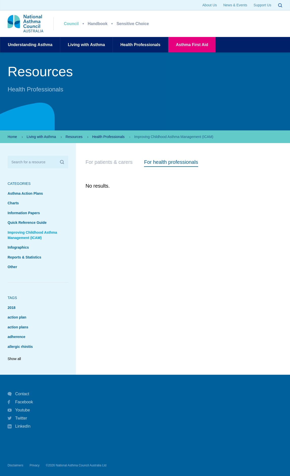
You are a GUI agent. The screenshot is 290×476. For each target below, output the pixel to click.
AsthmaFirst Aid (192, 44)
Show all (14, 359)
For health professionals (171, 162)
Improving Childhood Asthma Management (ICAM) (32, 235)
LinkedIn (19, 426)
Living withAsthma (86, 44)
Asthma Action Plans (25, 193)
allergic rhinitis (20, 347)
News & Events (235, 5)
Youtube (19, 410)
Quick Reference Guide (27, 223)
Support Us (262, 5)
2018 (11, 308)
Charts (13, 203)
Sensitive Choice (132, 24)
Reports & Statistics (24, 257)
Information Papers (24, 213)
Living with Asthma (41, 137)
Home (12, 137)
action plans (18, 327)
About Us (209, 5)
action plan (17, 317)
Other (12, 267)
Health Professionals (108, 137)
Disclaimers (15, 465)
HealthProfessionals (140, 44)
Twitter (17, 418)
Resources (74, 137)
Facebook (20, 402)
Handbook (98, 24)
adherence (16, 337)
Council (71, 24)
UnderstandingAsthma (30, 44)
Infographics (18, 247)
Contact (18, 394)
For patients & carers (109, 162)
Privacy (34, 465)
